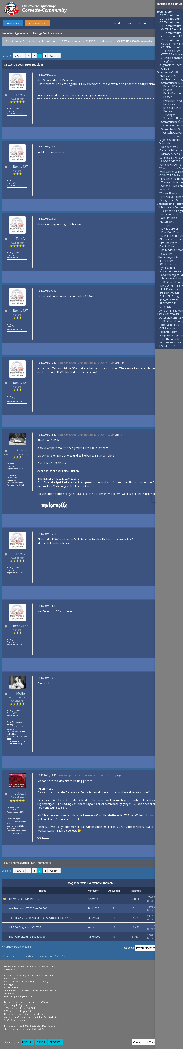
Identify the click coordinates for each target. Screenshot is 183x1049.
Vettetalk (164, 143)
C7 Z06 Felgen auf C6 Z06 (25, 927)
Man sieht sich (168, 75)
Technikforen (49, 41)
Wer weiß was (168, 193)
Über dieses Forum (171, 207)
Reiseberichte (169, 147)
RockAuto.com (168, 332)
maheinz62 (93, 936)
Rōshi (28, 1028)
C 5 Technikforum (170, 33)
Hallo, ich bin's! (168, 218)
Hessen (167, 97)
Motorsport (166, 221)
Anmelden (13, 23)
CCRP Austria (167, 328)
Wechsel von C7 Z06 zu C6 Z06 (28, 908)
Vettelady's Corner (170, 164)
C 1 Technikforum (170, 15)
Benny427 (20, 166)
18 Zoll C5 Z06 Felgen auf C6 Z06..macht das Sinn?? (40, 917)
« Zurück (19, 55)
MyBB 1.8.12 (23, 1025)
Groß (41, 1042)
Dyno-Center (167, 268)
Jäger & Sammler (169, 140)
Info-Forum (166, 260)
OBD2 (165, 68)
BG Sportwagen (169, 292)
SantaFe (93, 899)
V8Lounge (165, 307)
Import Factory (168, 300)
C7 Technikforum (170, 51)
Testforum (166, 253)
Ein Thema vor (40, 862)
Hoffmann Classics (170, 324)
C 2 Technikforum (170, 18)
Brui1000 (93, 908)
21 (114, 908)
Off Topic (165, 225)
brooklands (93, 927)
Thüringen (169, 115)
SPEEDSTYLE (167, 303)
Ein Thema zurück (17, 862)
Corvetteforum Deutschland (21, 41)
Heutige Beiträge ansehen (48, 33)
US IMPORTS (167, 346)
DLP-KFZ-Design (169, 296)
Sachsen (168, 111)
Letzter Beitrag (154, 900)
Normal (27, 1042)
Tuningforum (167, 61)
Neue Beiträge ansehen (16, 33)
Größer (55, 1042)
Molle (20, 693)
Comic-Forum (167, 246)
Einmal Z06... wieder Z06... (25, 899)
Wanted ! (164, 189)
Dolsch (20, 450)
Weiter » (54, 55)
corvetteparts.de (169, 339)
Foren (129, 23)
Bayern (167, 90)
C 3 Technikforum (170, 22)
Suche (142, 23)
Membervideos (170, 154)
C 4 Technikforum (170, 26)
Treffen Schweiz (173, 136)
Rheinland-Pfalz (172, 107)
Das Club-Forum (171, 232)
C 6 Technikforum (71, 41)
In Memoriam (169, 214)
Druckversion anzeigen (19, 946)
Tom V (20, 94)
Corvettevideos (170, 161)
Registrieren (37, 23)
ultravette (94, 917)
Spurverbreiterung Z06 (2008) (27, 936)
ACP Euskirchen (168, 264)
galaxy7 (20, 793)
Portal (116, 23)
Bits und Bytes (168, 243)
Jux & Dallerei (169, 228)
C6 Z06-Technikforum (98, 41)
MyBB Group (48, 1025)
